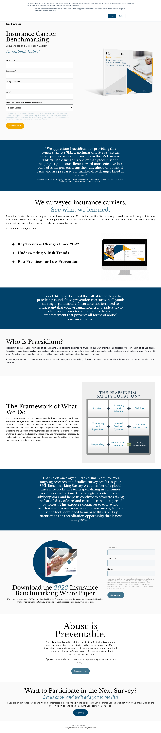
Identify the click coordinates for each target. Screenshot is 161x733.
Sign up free (80, 671)
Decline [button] (121, 16)
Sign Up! (80, 712)
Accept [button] (112, 16)
